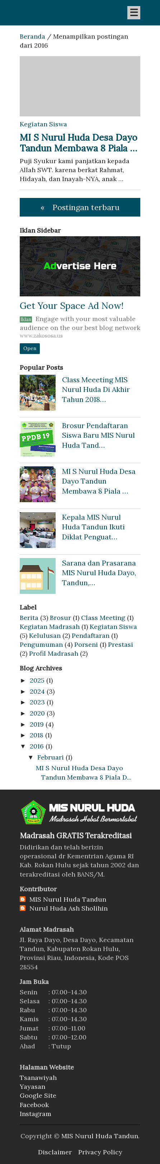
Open (29, 348)
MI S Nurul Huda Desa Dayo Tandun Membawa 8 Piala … (78, 143)
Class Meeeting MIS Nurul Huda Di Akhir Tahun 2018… (96, 389)
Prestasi (120, 644)
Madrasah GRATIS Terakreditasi (76, 835)
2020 (37, 713)
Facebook (34, 1105)
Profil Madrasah (53, 653)
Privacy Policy (100, 1152)
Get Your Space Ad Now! (71, 305)
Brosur (60, 617)
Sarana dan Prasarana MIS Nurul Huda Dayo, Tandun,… (99, 572)
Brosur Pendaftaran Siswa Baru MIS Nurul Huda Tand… (98, 435)
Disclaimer (55, 1152)
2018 (36, 735)
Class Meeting (103, 617)
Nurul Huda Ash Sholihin (68, 908)
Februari (50, 757)
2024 (37, 691)
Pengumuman (41, 644)
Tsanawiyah (38, 1077)
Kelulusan (45, 635)
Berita (29, 617)
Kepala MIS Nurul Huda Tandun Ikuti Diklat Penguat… (93, 527)
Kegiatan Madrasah (50, 626)
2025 (37, 680)
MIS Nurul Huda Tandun (67, 899)
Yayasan (32, 1086)
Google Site (38, 1095)
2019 (37, 724)
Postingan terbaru (85, 207)
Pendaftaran (90, 635)
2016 (37, 746)
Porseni (86, 644)
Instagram (35, 1114)
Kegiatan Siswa (113, 626)
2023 (37, 702)
